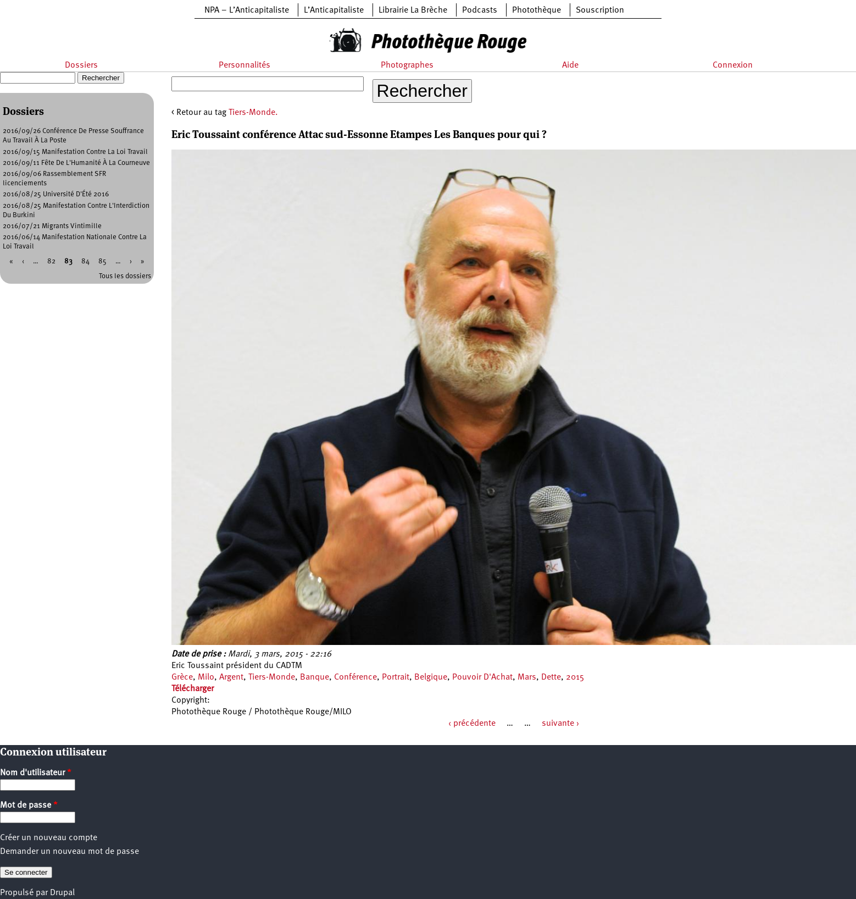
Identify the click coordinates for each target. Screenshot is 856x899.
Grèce (182, 677)
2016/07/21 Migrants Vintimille (52, 226)
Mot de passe (29, 805)
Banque (314, 677)
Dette (551, 677)
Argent (231, 677)
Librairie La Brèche (413, 10)
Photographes (407, 65)
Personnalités (244, 65)
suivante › (560, 723)
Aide (570, 65)
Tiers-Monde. (253, 112)
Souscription (600, 10)
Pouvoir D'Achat (482, 677)
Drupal (62, 893)
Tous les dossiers (125, 276)
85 (102, 261)
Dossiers (81, 65)
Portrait (395, 677)
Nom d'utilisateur (35, 773)
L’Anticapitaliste (334, 10)
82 (51, 261)
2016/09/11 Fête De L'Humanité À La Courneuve (76, 163)
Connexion (733, 65)
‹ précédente (472, 723)
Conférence (355, 677)
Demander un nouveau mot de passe (69, 851)
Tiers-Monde (271, 677)
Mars (527, 677)
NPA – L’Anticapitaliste (246, 10)
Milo (206, 677)
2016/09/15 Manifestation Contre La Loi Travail (75, 152)
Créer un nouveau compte (48, 838)
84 (85, 261)
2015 (575, 677)
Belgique (430, 677)
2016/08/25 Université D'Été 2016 (56, 194)
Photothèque (536, 10)
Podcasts (479, 10)
